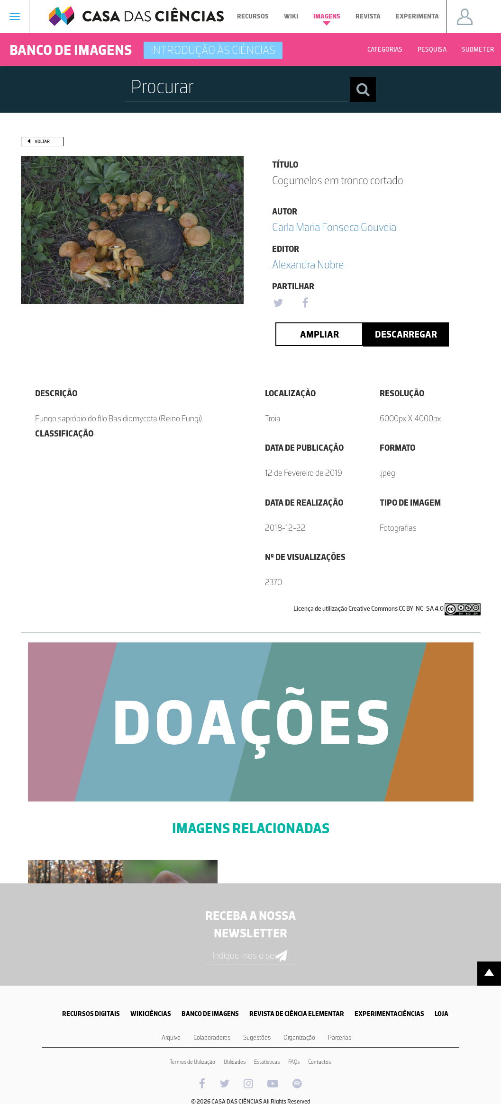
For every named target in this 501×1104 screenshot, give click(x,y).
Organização (299, 1037)
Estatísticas (267, 1062)
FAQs (294, 1062)
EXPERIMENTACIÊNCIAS (389, 1014)
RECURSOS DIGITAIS (91, 1014)
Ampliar (319, 334)
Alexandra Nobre (308, 264)
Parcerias (339, 1037)
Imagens (326, 19)
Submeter (478, 49)
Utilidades (235, 1062)
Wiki (291, 16)
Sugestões (257, 1037)
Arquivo (171, 1037)
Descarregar (406, 334)
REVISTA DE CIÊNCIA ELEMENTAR (296, 1014)
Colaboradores (211, 1037)
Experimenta (417, 16)
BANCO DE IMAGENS (210, 1014)
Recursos (253, 16)
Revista (368, 16)
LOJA (441, 1014)
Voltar (42, 141)
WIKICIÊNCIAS (150, 1014)
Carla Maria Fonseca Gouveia (334, 227)
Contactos (319, 1062)
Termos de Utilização (192, 1062)
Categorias (384, 49)
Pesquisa (432, 49)
